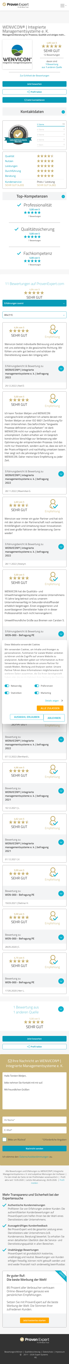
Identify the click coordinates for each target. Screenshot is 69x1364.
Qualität (9, 156)
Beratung (10, 176)
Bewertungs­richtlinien (13, 1351)
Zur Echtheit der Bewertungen (34, 75)
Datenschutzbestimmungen (34, 1156)
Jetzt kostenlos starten (34, 1320)
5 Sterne (40, 124)
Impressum (60, 1351)
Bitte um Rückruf (16, 1139)
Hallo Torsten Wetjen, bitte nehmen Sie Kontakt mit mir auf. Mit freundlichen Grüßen (34, 1090)
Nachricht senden (34, 1148)
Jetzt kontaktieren (34, 99)
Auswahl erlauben (26, 717)
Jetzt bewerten (34, 83)
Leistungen (11, 166)
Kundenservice (13, 182)
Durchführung (13, 171)
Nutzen (9, 161)
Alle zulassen (50, 708)
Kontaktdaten (43, 111)
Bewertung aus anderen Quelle (52, 66)
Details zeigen (52, 700)
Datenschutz (48, 1351)
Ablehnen (54, 718)
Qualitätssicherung (32, 1351)
